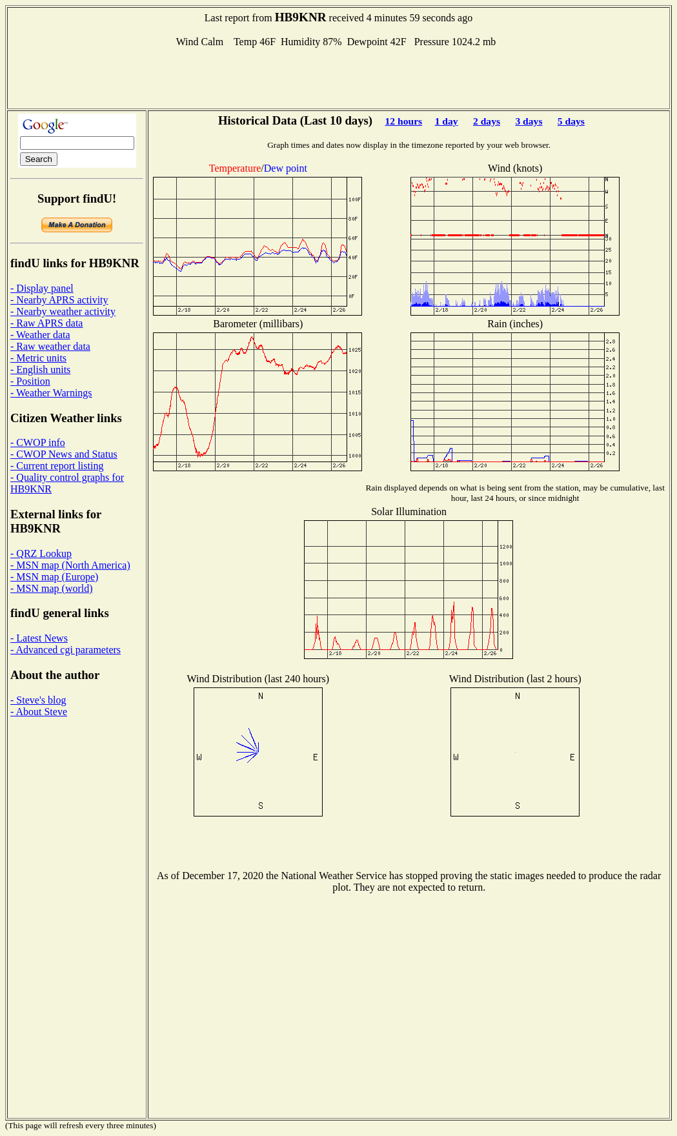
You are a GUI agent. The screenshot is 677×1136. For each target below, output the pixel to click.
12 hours (404, 121)
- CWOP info (37, 442)
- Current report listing (56, 465)
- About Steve (38, 711)
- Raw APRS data (46, 323)
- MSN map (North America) (70, 565)
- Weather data (40, 334)
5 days (571, 121)
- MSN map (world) (51, 588)
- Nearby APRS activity (59, 299)
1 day (446, 121)
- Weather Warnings (51, 392)
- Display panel (42, 288)
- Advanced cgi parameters (65, 649)
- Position (30, 381)
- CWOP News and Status (63, 454)
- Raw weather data (50, 346)
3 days (528, 121)
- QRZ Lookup (41, 553)
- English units (40, 369)
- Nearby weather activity (63, 311)
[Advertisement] (339, 77)
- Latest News (39, 638)
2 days (486, 121)
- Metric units (38, 357)
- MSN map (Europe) (54, 576)
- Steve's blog (38, 700)
